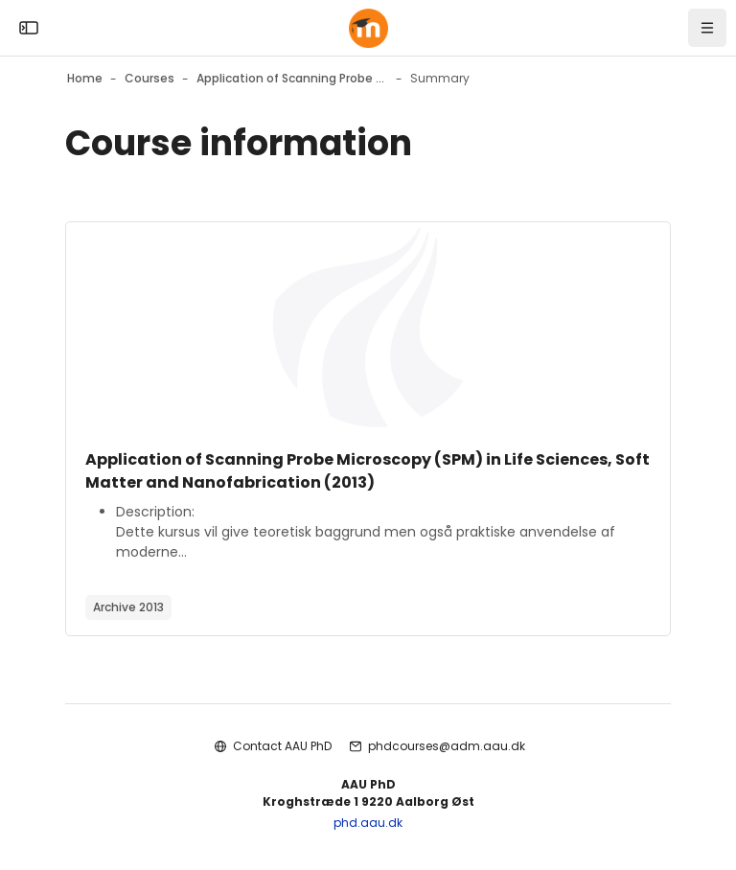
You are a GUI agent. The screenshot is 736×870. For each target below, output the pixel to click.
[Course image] (368, 327)
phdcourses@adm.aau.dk (446, 746)
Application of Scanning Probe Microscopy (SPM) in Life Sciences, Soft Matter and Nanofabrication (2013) (367, 470)
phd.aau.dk (368, 822)
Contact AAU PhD (282, 746)
